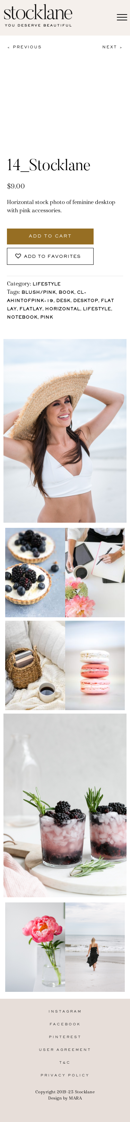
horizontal (62, 309)
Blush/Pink (38, 293)
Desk (63, 301)
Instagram (65, 1011)
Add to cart (50, 236)
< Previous (24, 47)
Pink (46, 318)
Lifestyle (47, 285)
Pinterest (65, 1037)
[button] (50, 256)
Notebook (22, 318)
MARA (75, 1098)
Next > (112, 47)
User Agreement (65, 1050)
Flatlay (30, 309)
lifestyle (97, 309)
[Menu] (122, 17)
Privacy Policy (65, 1075)
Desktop (85, 301)
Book (66, 293)
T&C (65, 1062)
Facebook (65, 1024)
